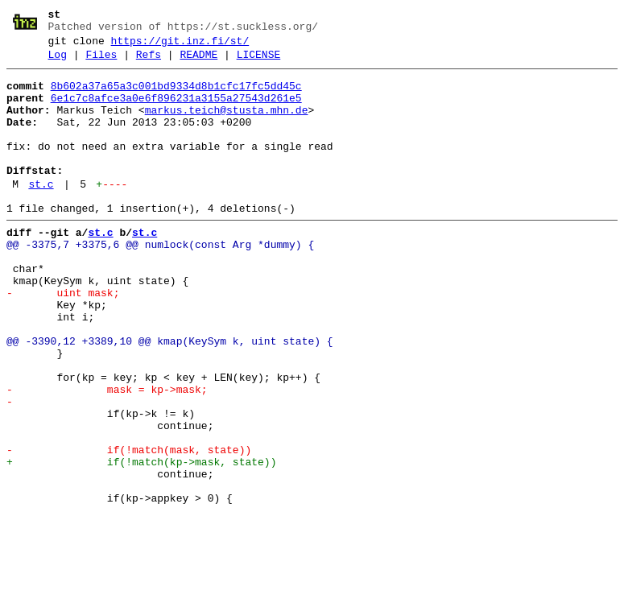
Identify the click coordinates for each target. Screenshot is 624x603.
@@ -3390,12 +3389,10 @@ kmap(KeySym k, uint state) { (169, 397)
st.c (40, 213)
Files (101, 62)
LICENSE (259, 62)
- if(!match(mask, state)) (128, 527)
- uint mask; (62, 339)
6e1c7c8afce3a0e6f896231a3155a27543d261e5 (176, 110)
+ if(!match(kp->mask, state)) (141, 542)
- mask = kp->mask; (107, 455)
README (198, 62)
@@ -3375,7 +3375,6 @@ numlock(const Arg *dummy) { (160, 281)
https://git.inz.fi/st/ (180, 46)
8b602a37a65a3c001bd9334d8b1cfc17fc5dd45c (176, 96)
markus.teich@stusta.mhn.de (226, 125)
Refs (148, 62)
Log (57, 62)
